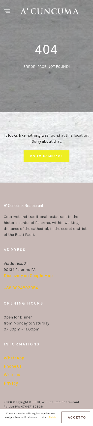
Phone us (13, 366)
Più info (52, 418)
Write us (12, 374)
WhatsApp (14, 357)
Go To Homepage (46, 156)
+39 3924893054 (21, 287)
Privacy (11, 383)
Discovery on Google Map (28, 275)
